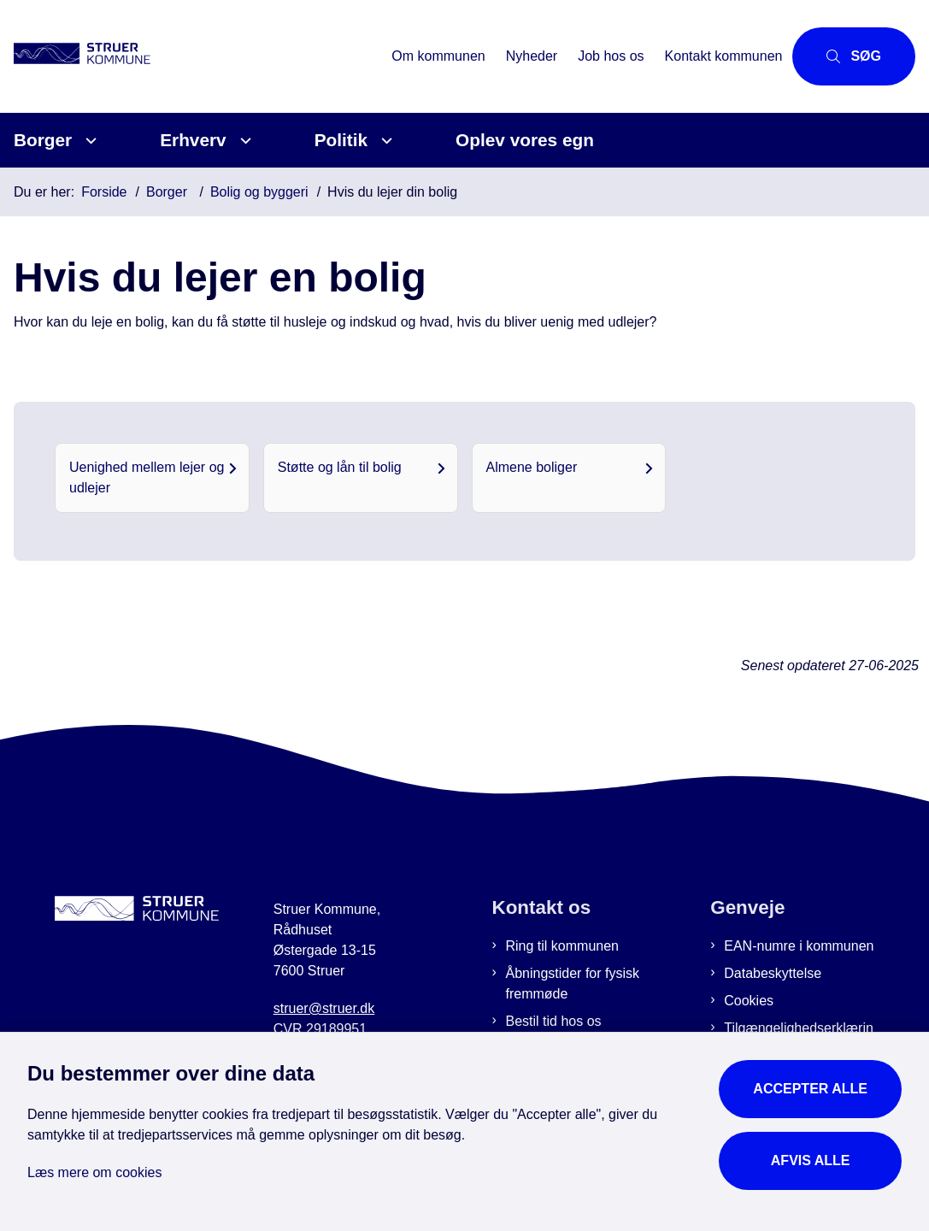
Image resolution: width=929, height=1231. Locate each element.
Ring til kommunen (563, 946)
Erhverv (193, 140)
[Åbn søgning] (853, 56)
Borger (43, 140)
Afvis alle (810, 1160)
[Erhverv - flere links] (243, 140)
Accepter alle (810, 1088)
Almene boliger (532, 467)
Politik (341, 140)
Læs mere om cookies (94, 1172)
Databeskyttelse (772, 973)
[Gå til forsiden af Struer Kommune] (101, 56)
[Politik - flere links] (384, 140)
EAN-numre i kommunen (798, 946)
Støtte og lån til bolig (340, 467)
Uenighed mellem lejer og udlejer (146, 477)
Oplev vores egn (525, 140)
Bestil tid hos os (554, 1021)
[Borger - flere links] (88, 140)
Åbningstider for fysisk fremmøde (573, 983)
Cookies (748, 1000)
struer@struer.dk (324, 1008)
